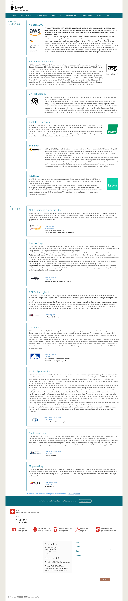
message (93, 565)
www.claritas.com (50, 354)
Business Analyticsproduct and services (108, 529)
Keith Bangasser (49, 315)
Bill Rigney (48, 420)
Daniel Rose (48, 356)
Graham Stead (49, 279)
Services (56, 15)
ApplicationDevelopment (22, 529)
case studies (86, 15)
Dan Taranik (48, 453)
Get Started (85, 501)
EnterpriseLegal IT (84, 529)
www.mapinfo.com (50, 482)
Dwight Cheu (48, 484)
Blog (99, 15)
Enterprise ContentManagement (66, 529)
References (71, 15)
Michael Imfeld (49, 228)
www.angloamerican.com (52, 451)
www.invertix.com (50, 277)
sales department (74, 494)
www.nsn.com (49, 226)
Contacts (109, 15)
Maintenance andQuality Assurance (44, 529)
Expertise (42, 15)
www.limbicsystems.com (52, 417)
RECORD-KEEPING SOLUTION (21, 15)
